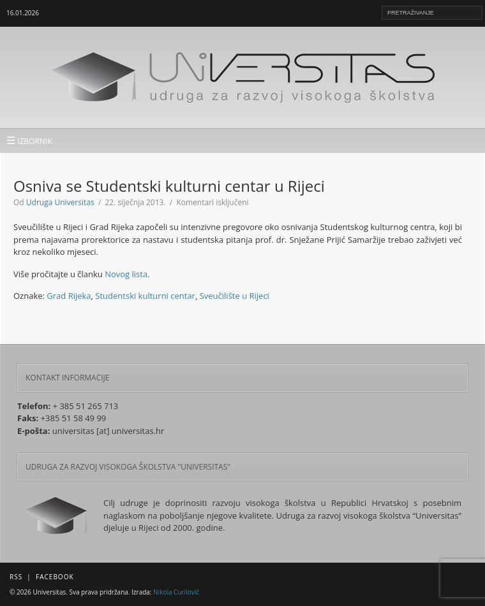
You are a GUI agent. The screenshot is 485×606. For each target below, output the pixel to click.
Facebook (54, 576)
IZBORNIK (29, 140)
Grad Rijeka (69, 295)
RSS (16, 576)
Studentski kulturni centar (145, 295)
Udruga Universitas (60, 202)
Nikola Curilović (176, 592)
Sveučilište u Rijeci (234, 295)
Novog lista (126, 274)
